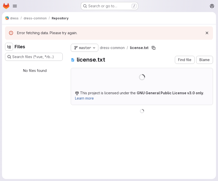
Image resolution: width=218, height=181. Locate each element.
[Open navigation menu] (15, 6)
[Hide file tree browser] (9, 47)
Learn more (84, 98)
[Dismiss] (207, 33)
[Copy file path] (154, 48)
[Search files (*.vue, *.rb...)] (34, 57)
